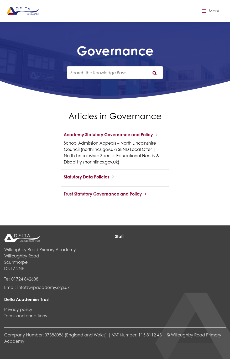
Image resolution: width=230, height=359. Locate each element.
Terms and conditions (25, 316)
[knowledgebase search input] (115, 72)
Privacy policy (18, 309)
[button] (210, 11)
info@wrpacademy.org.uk (43, 287)
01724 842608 (24, 279)
